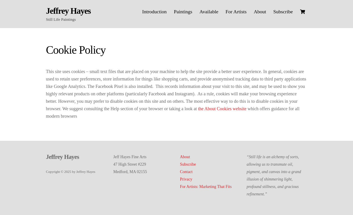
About (260, 11)
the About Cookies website (222, 108)
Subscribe (283, 11)
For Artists (236, 11)
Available (208, 11)
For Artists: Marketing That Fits (206, 186)
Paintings (183, 11)
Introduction (154, 11)
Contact (186, 171)
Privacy (186, 179)
